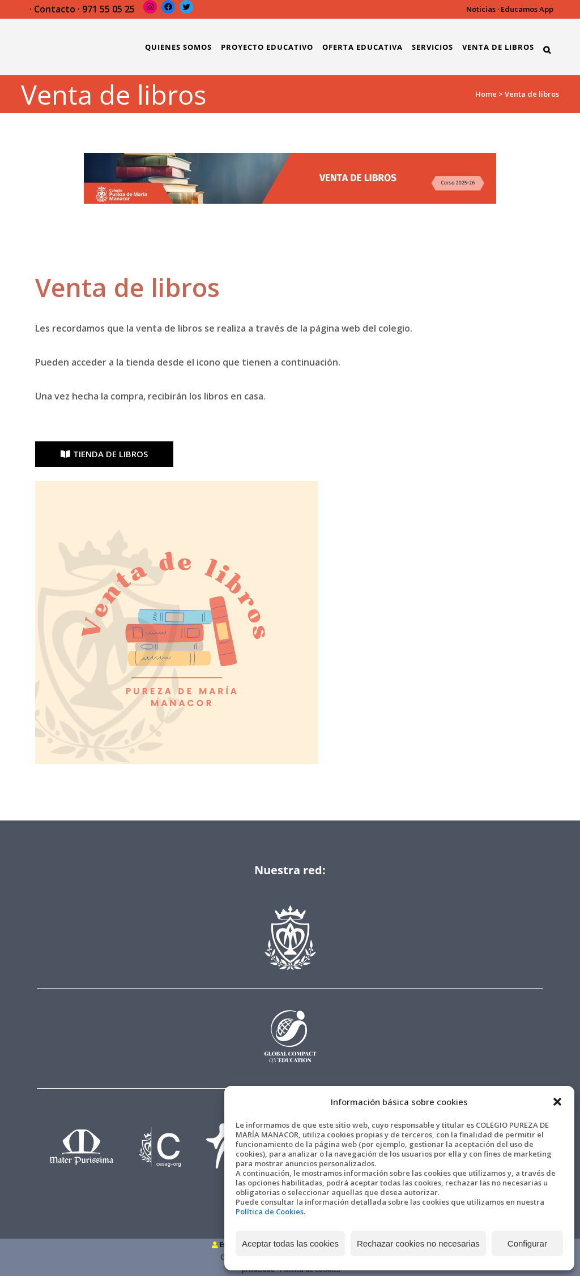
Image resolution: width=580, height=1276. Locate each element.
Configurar (527, 1243)
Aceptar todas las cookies (290, 1243)
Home (486, 94)
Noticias (481, 9)
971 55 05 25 (108, 9)
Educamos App (527, 9)
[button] (557, 1101)
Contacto (54, 9)
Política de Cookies (270, 1211)
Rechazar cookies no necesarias (418, 1243)
